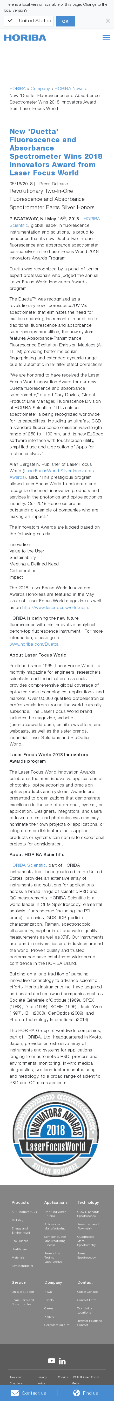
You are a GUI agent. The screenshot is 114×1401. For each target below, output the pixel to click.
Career (48, 1308)
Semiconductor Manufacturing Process (55, 1241)
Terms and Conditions (16, 1380)
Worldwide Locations (84, 1310)
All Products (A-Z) (24, 1212)
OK (65, 21)
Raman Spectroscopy (86, 1255)
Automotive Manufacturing (55, 1226)
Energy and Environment (21, 1230)
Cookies (63, 1377)
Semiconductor (22, 1266)
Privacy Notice (42, 1380)
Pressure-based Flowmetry (88, 1226)
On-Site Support (23, 1292)
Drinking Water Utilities (55, 1214)
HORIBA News (69, 89)
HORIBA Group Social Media (85, 1380)
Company (40, 89)
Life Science (20, 1241)
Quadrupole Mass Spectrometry (86, 1241)
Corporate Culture (56, 1325)
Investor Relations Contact (89, 1323)
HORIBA (18, 89)
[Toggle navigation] (106, 37)
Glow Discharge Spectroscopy (88, 1214)
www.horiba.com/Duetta (34, 645)
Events (48, 1300)
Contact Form (87, 1300)
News (48, 1292)
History (49, 1317)
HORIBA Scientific (28, 866)
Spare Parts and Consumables (23, 1302)
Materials (18, 1257)
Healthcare (19, 1249)
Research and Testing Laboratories (54, 1257)
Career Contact (87, 1292)
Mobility (17, 1220)
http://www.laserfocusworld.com (55, 608)
